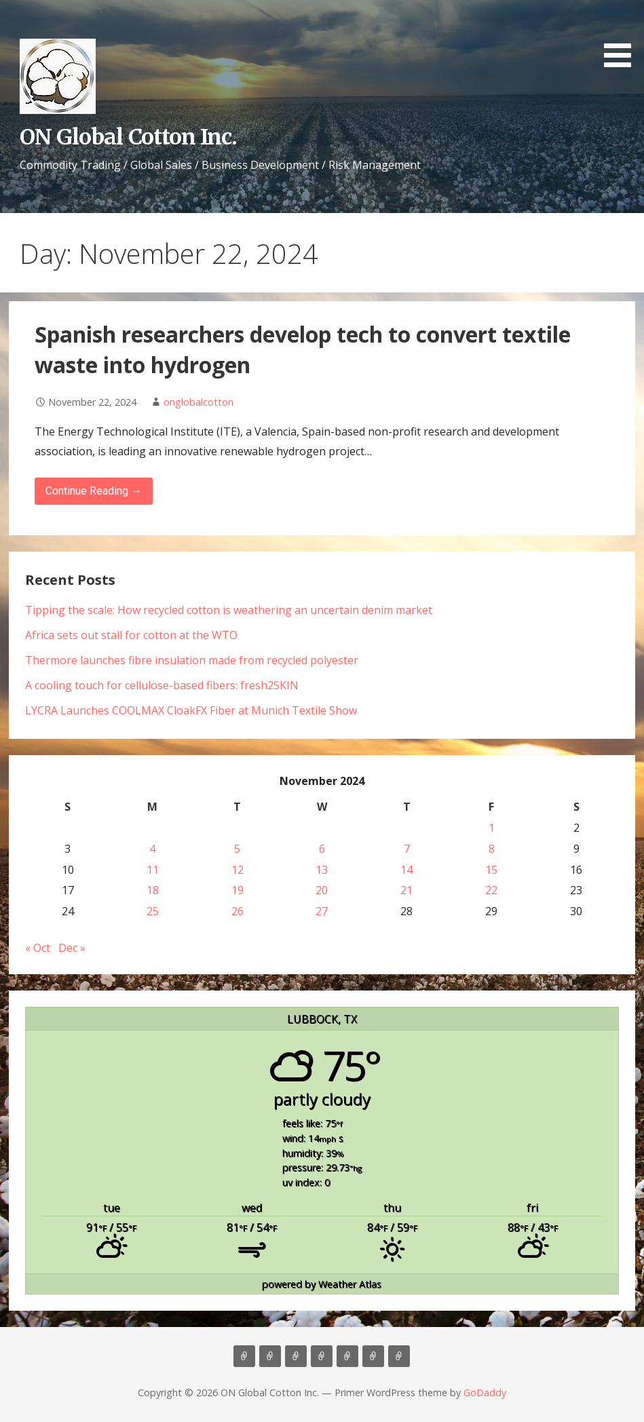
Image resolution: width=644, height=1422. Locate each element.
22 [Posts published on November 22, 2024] (491, 890)
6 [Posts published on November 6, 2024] (322, 848)
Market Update (399, 1356)
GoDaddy (484, 1392)
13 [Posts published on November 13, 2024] (322, 869)
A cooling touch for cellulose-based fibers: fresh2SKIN (162, 685)
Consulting (296, 1356)
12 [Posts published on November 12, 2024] (237, 869)
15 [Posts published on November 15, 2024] (491, 869)
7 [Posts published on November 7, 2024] (407, 848)
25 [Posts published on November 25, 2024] (153, 911)
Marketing (322, 1356)
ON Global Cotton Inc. (128, 137)
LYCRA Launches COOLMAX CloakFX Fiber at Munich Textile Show (191, 710)
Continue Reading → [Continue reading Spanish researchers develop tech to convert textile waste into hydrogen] (93, 490)
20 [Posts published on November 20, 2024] (322, 890)
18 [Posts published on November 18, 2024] (153, 890)
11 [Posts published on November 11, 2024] (153, 869)
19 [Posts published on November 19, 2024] (237, 890)
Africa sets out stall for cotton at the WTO (131, 635)
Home (244, 1356)
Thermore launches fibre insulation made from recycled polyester (191, 660)
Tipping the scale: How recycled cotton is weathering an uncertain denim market (228, 609)
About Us (270, 1356)
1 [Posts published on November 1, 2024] (492, 827)
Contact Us (347, 1356)
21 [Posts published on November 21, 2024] (406, 890)
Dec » (72, 947)
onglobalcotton (198, 402)
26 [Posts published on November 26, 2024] (237, 911)
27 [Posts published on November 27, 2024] (322, 911)
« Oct (37, 947)
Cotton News (373, 1356)
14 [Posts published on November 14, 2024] (406, 869)
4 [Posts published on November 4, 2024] (152, 848)
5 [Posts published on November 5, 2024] (237, 848)
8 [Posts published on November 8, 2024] (492, 848)
